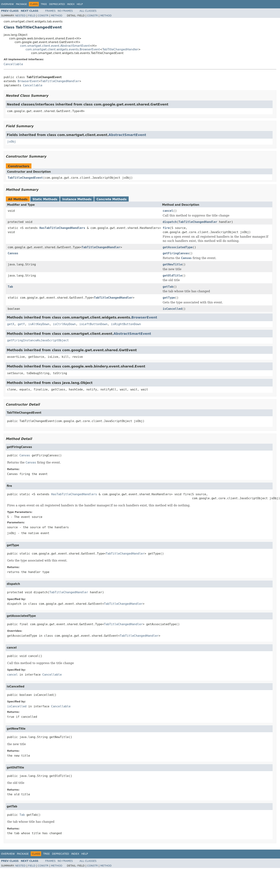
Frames (50, 10)
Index (71, 4)
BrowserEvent (28, 81)
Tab (10, 286)
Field (31, 15)
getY (21, 324)
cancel (168, 210)
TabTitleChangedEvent (25, 177)
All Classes (88, 10)
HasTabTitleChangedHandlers (62, 228)
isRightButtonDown (126, 324)
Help (80, 4)
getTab (168, 286)
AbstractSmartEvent (127, 135)
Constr (43, 15)
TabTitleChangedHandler (120, 49)
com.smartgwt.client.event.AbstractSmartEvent (55, 45)
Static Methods (45, 199)
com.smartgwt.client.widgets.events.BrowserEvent (63, 49)
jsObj (11, 141)
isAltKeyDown (39, 324)
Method (56, 15)
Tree (44, 4)
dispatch (170, 222)
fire (166, 228)
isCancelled (172, 309)
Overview (7, 4)
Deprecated (57, 4)
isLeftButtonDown (93, 324)
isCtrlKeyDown (64, 324)
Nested (20, 15)
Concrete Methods (111, 199)
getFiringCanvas (176, 253)
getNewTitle (172, 264)
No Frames (65, 10)
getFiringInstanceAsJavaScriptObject (38, 340)
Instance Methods (77, 199)
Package (21, 4)
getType (169, 297)
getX (10, 324)
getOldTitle (172, 275)
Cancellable (13, 64)
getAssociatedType (178, 247)
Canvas (13, 253)
